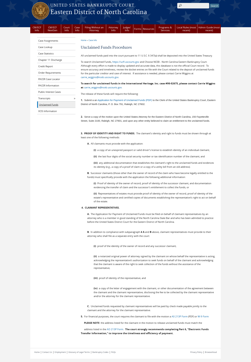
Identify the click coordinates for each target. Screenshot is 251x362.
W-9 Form (203, 316)
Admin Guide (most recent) (209, 29)
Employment (60, 352)
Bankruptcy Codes (100, 352)
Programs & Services (165, 29)
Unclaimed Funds (48, 104)
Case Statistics (46, 53)
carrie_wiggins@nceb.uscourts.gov (99, 77)
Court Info (67, 29)
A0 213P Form (180, 316)
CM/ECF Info (37, 29)
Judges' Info (127, 29)
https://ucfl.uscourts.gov (125, 61)
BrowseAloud (211, 352)
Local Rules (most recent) (186, 29)
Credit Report (45, 66)
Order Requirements (49, 72)
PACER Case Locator (49, 79)
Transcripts (44, 98)
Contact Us (47, 352)
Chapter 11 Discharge (50, 59)
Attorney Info (113, 29)
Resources (148, 28)
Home (83, 40)
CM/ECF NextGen (52, 29)
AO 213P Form (115, 329)
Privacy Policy (196, 352)
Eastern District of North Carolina (98, 12)
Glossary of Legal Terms (79, 352)
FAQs (113, 352)
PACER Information (48, 85)
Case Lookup (45, 47)
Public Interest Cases (49, 91)
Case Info (77, 29)
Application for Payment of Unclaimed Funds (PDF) (125, 100)
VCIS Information (47, 111)
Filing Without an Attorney (94, 29)
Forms (137, 28)
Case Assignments (48, 40)
